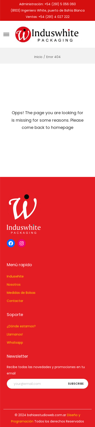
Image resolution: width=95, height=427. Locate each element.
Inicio (38, 57)
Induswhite (15, 276)
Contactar (15, 301)
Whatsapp (15, 342)
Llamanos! (15, 334)
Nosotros (14, 284)
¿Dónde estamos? (21, 326)
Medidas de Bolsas (21, 292)
